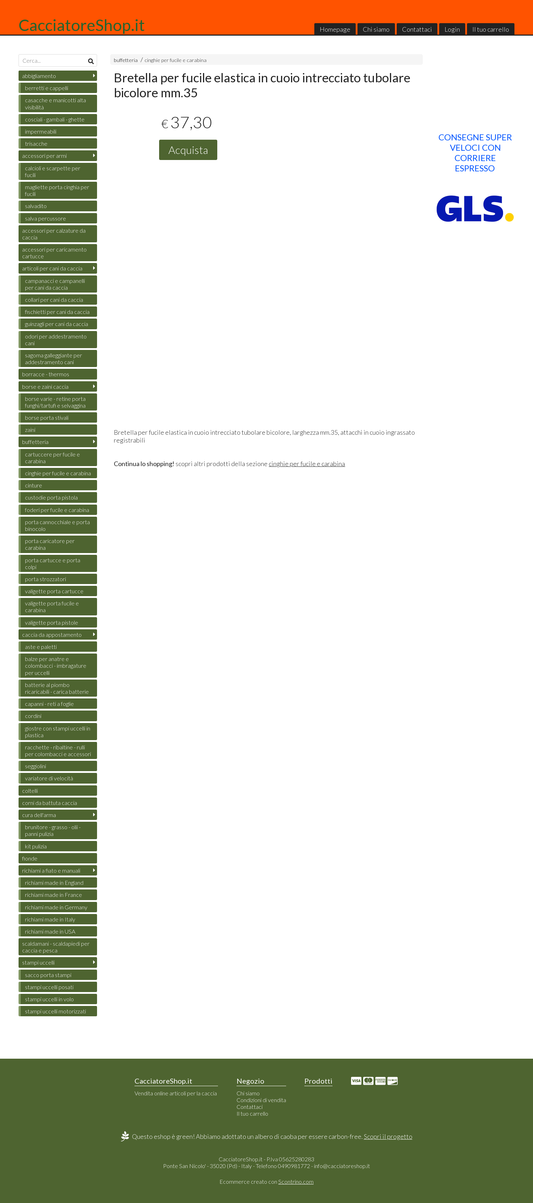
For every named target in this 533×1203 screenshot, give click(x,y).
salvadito (36, 205)
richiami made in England (54, 882)
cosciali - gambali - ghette (55, 119)
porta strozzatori (45, 578)
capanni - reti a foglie (49, 703)
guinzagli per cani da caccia (56, 323)
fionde (29, 858)
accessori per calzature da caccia (54, 234)
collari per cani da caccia (54, 299)
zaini (30, 429)
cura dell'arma (39, 814)
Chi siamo (376, 29)
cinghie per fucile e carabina (175, 60)
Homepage (335, 29)
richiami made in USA (50, 931)
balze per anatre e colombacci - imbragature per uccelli (55, 665)
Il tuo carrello (490, 29)
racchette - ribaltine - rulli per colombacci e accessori (58, 750)
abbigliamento (39, 75)
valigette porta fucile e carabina (52, 606)
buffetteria (126, 60)
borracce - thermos (45, 374)
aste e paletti (41, 646)
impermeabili (40, 131)
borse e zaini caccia (45, 386)
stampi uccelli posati (49, 986)
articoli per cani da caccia (52, 268)
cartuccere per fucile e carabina (52, 457)
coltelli (30, 790)
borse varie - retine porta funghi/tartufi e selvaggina (55, 402)
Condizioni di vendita (261, 1099)
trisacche (36, 143)
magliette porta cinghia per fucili (57, 190)
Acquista (188, 149)
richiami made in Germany (56, 907)
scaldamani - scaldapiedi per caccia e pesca (56, 947)
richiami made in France (53, 894)
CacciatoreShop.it (82, 25)
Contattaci (417, 29)
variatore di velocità (49, 778)
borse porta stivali (46, 417)
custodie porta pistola (51, 497)
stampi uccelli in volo (49, 999)
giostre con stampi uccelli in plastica (57, 731)
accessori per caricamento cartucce (54, 252)
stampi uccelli (38, 962)
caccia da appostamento (52, 634)
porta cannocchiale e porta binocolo (57, 525)
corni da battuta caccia (49, 802)
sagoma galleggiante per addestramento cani (53, 358)
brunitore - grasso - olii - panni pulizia (53, 830)
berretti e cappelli (46, 87)
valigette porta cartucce (54, 591)
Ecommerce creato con (266, 1181)
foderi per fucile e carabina (57, 509)
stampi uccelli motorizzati (55, 1011)
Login (452, 29)
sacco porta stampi (48, 974)
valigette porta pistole (51, 622)
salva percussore (45, 218)
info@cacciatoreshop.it (342, 1165)
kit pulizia (36, 846)
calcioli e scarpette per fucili (52, 171)
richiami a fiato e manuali (51, 870)
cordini (33, 715)
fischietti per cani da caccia (57, 311)
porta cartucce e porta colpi (52, 563)
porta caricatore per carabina (50, 544)
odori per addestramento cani (56, 339)
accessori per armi (44, 155)
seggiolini (35, 766)
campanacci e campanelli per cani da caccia (55, 284)
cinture (33, 485)
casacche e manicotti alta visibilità (55, 103)
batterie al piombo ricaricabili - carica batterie (57, 688)
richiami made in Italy (50, 919)
